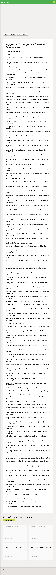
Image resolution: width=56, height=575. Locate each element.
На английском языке (22, 34)
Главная (6, 34)
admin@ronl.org (31, 569)
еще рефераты (8, 520)
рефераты (12, 34)
